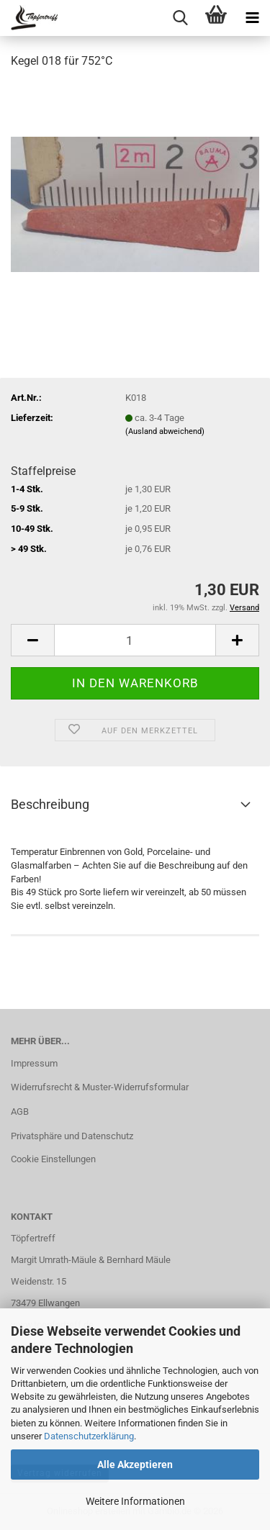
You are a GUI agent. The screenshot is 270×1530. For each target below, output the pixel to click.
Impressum (34, 1063)
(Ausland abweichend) (164, 431)
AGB (20, 1111)
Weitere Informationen (135, 1501)
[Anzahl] (135, 640)
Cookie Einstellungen (53, 1159)
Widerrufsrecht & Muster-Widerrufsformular (100, 1087)
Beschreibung (50, 804)
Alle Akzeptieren (135, 1464)
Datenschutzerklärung (89, 1436)
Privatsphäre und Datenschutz (72, 1136)
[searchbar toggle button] (180, 18)
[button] (32, 640)
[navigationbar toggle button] (252, 18)
